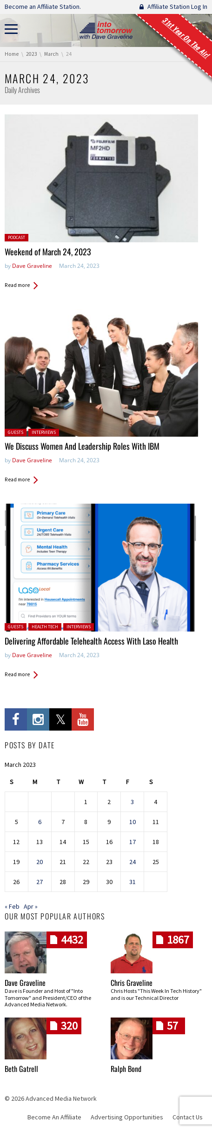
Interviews (44, 432)
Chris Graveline (131, 982)
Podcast (16, 237)
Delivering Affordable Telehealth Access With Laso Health (91, 641)
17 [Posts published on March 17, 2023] (132, 842)
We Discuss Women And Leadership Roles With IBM (82, 446)
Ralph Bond (126, 1068)
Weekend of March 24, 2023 (48, 252)
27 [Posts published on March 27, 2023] (39, 882)
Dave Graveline (32, 266)
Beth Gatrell (21, 1068)
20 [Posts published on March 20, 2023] (39, 862)
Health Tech (45, 627)
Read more (17, 285)
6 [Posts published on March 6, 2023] (39, 822)
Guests (15, 432)
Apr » (31, 906)
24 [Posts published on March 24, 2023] (132, 862)
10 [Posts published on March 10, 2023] (132, 822)
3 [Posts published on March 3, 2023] (132, 802)
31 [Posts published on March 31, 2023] (132, 882)
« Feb (12, 906)
